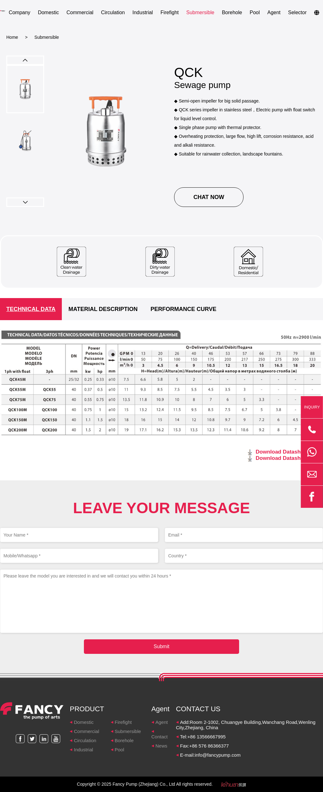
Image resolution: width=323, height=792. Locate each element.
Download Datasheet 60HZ (289, 458)
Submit (161, 646)
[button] (25, 202)
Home (12, 37)
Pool (255, 12)
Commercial (80, 12)
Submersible (200, 12)
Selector (297, 12)
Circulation (113, 12)
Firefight (170, 12)
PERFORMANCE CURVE (183, 309)
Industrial (142, 12)
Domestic (48, 12)
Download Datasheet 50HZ (289, 452)
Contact (159, 736)
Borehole (232, 12)
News (161, 745)
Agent (273, 12)
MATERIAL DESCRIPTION (103, 309)
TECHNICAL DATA (31, 309)
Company (19, 12)
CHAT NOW (208, 197)
